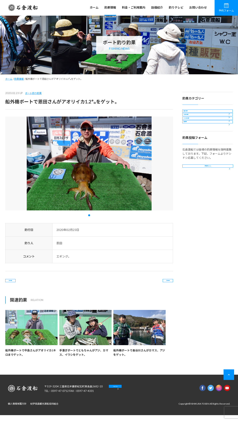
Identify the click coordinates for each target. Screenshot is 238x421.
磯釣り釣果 (192, 114)
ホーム (94, 7)
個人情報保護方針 (17, 409)
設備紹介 (157, 7)
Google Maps (129, 395)
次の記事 (157, 283)
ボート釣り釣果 (33, 93)
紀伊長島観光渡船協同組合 (44, 409)
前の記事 (21, 283)
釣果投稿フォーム (208, 195)
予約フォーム (226, 7)
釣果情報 (110, 7)
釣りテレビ (176, 7)
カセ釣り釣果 (194, 124)
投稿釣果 (191, 145)
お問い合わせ (198, 7)
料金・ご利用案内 (133, 7)
